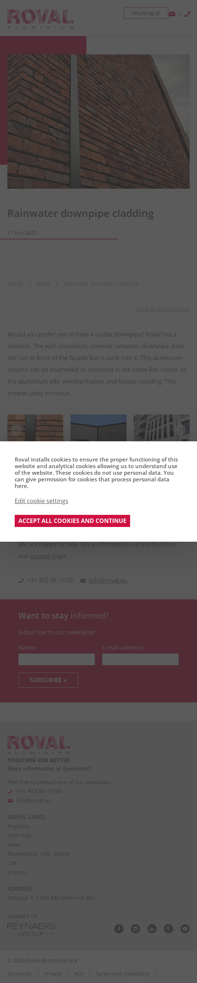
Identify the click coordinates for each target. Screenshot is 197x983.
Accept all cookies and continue (72, 521)
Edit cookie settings (41, 501)
